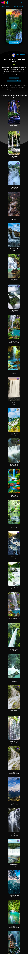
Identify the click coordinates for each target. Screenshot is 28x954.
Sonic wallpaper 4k (14, 78)
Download (14, 43)
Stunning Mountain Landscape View (14, 803)
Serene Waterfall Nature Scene (14, 711)
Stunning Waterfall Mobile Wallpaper (14, 157)
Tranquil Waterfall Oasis (14, 618)
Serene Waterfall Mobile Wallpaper (14, 434)
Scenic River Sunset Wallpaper (14, 557)
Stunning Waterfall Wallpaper (14, 372)
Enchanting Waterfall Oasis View (14, 341)
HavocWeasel (18, 55)
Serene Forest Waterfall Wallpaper (14, 773)
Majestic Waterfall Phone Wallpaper (14, 465)
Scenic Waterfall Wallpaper (14, 249)
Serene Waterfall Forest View (14, 588)
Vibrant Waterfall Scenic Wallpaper (14, 495)
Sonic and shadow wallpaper (14, 80)
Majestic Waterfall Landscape (14, 218)
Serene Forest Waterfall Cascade (14, 834)
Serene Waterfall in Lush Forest (14, 280)
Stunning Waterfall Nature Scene (14, 188)
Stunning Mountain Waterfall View (14, 896)
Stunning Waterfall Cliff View (14, 649)
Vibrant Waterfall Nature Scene (14, 126)
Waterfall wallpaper (18, 6)
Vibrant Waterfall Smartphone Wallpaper (14, 742)
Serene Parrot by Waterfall (14, 526)
